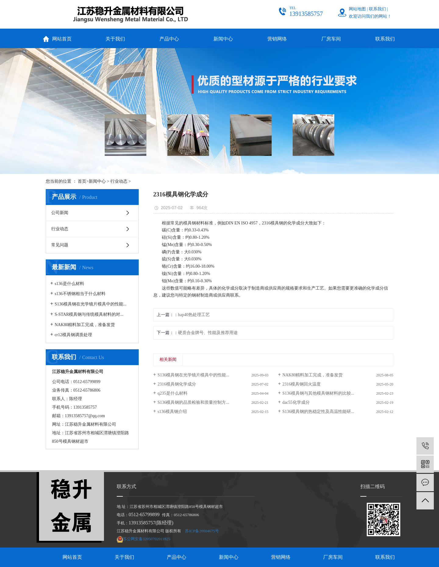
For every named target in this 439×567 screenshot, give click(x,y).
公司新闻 (59, 212)
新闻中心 (223, 38)
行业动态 (118, 181)
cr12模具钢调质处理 (73, 335)
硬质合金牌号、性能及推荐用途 (208, 332)
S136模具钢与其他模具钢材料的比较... (318, 393)
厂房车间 (331, 38)
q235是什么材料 (172, 393)
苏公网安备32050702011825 (146, 539)
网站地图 (357, 9)
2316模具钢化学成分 (177, 384)
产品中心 (169, 38)
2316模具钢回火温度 (301, 384)
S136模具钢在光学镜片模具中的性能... (90, 304)
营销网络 (277, 38)
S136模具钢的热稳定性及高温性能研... (318, 411)
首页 (82, 181)
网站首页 (62, 38)
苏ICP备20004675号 (202, 531)
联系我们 (377, 9)
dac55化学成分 (295, 402)
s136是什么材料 (69, 283)
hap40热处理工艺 (194, 314)
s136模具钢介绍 (172, 411)
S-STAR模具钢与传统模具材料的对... (89, 314)
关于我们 (115, 38)
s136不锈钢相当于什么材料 (80, 293)
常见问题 (59, 245)
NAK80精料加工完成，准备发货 (85, 324)
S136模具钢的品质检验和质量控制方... (193, 402)
